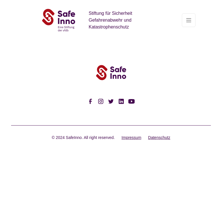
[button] (189, 20)
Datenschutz (159, 137)
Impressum (131, 137)
